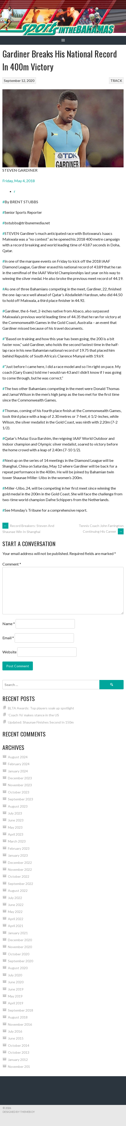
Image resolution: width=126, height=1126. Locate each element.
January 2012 (18, 1060)
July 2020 (15, 975)
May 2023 (15, 827)
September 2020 (20, 961)
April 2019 (15, 1003)
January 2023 (18, 855)
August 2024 (18, 757)
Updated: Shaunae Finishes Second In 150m (41, 722)
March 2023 (17, 841)
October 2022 (18, 876)
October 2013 (18, 1052)
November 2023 (20, 785)
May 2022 (15, 912)
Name (8, 623)
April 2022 (15, 919)
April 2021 (15, 926)
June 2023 (16, 820)
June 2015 (16, 1038)
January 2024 (18, 771)
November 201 (19, 1066)
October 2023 (18, 792)
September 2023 (20, 799)
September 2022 (20, 884)
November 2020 (20, 947)
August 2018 (18, 1017)
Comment (11, 564)
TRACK (116, 81)
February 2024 (19, 764)
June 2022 (16, 905)
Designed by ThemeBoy (19, 1111)
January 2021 (18, 933)
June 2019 (16, 989)
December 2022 (20, 862)
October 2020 (18, 954)
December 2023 (20, 778)
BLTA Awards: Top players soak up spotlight (41, 708)
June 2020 (16, 982)
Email (8, 637)
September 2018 (20, 1010)
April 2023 (15, 834)
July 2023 (15, 813)
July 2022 (15, 898)
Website (9, 652)
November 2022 (20, 869)
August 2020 (18, 968)
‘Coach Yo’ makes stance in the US (33, 715)
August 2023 (18, 806)
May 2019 (15, 996)
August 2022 (18, 890)
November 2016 (20, 1024)
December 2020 (20, 940)
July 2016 (15, 1031)
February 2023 (19, 848)
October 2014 (18, 1045)
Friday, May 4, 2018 (18, 180)
